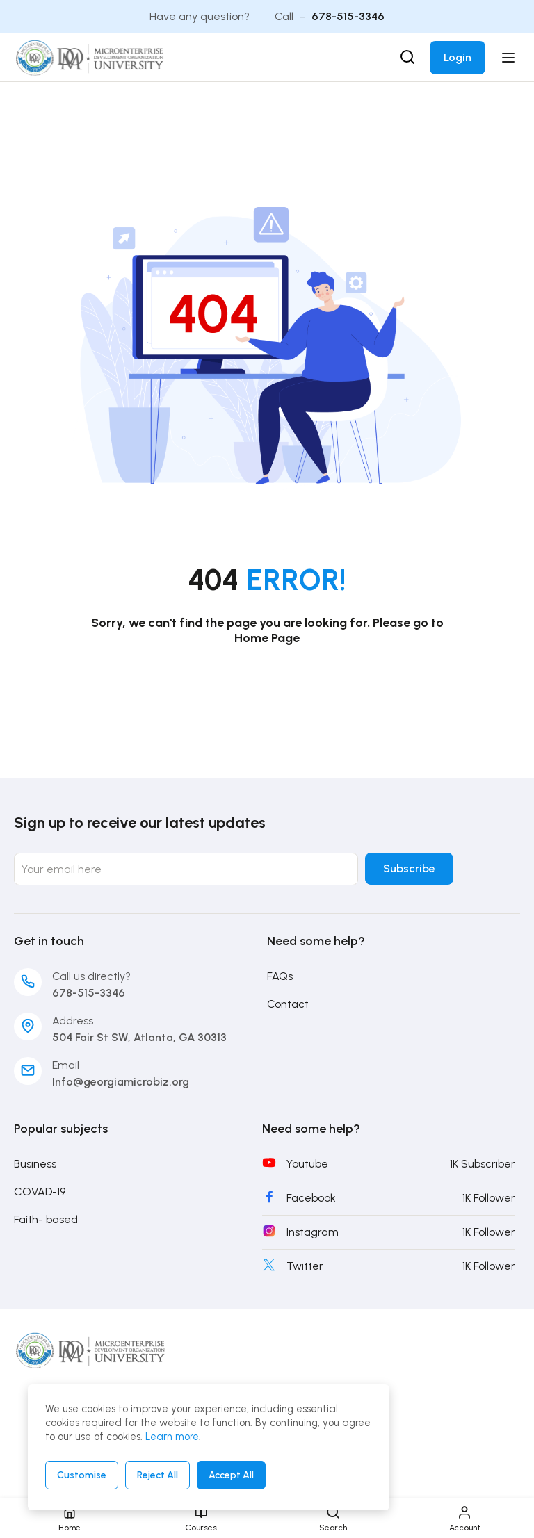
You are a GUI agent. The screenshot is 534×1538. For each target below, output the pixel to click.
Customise (81, 1475)
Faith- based (46, 1220)
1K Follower (488, 1198)
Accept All (231, 1475)
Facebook (311, 1198)
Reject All (157, 1475)
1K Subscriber (482, 1164)
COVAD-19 (39, 1192)
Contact (288, 1004)
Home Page (267, 638)
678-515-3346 (348, 16)
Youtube (307, 1164)
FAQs (280, 976)
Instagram (312, 1232)
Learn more (172, 1436)
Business (35, 1164)
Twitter (304, 1266)
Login (457, 57)
